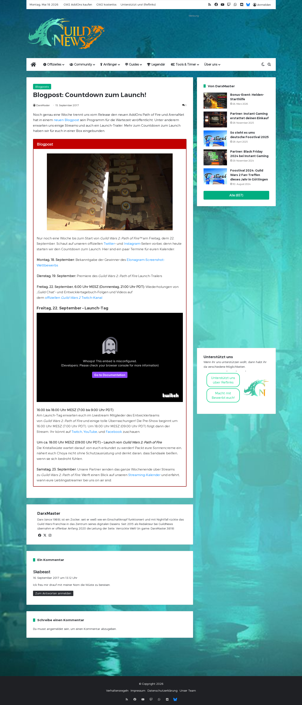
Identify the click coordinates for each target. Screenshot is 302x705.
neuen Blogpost (66, 120)
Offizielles (52, 64)
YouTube (90, 431)
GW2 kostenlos (106, 4)
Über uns (210, 64)
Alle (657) (236, 195)
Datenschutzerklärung (162, 690)
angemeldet (55, 629)
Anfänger (108, 64)
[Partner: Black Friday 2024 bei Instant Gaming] (215, 157)
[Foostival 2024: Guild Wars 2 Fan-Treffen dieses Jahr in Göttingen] (215, 176)
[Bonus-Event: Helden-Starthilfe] (215, 101)
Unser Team (188, 690)
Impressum (138, 690)
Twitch (76, 431)
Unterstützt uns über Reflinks (223, 380)
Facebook (114, 431)
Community (80, 64)
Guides (132, 64)
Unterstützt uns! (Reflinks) (138, 4)
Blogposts (42, 86)
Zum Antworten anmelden (53, 593)
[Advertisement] (194, 28)
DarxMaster (43, 105)
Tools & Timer (183, 64)
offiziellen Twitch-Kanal (73, 297)
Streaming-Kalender (144, 475)
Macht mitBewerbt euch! (223, 395)
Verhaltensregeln (117, 690)
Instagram (132, 243)
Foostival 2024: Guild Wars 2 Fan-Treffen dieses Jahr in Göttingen (249, 175)
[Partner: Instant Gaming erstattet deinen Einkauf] (215, 119)
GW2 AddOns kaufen (78, 4)
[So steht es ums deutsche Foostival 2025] (215, 138)
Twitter (109, 243)
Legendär (156, 64)
